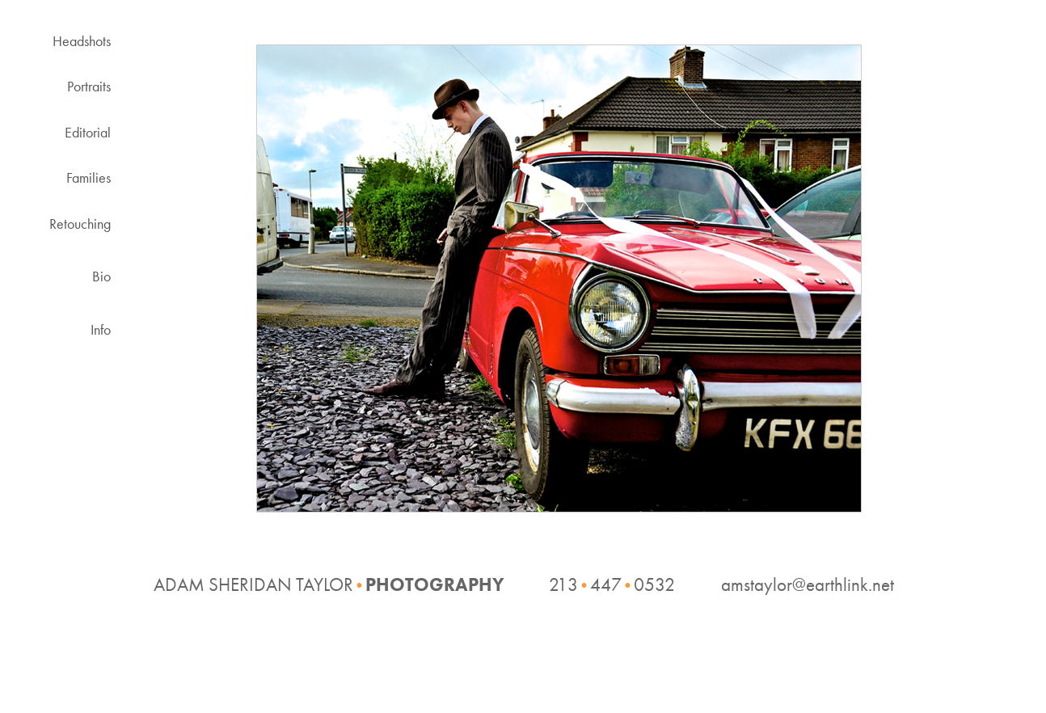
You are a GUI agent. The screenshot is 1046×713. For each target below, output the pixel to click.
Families (88, 177)
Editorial (88, 132)
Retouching (80, 223)
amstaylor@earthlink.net (807, 585)
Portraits (89, 86)
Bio (101, 276)
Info (101, 329)
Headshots (82, 41)
